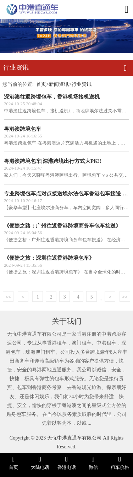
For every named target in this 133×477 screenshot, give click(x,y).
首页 (41, 84)
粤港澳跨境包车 (22, 129)
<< (8, 297)
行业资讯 (82, 84)
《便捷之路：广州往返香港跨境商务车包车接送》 (62, 226)
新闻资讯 (59, 84)
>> (125, 297)
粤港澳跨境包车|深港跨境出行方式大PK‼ (52, 161)
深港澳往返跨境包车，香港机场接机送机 (52, 97)
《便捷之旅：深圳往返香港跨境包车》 (49, 258)
